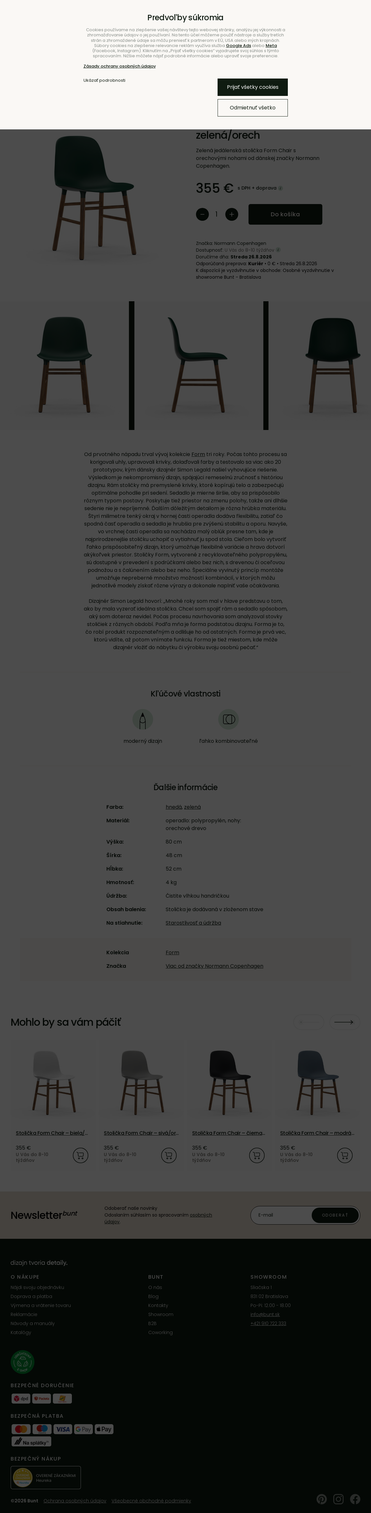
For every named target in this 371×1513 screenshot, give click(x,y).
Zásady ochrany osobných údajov (119, 66)
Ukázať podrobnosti (104, 80)
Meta (271, 45)
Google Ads (238, 45)
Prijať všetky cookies (252, 87)
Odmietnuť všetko (253, 107)
